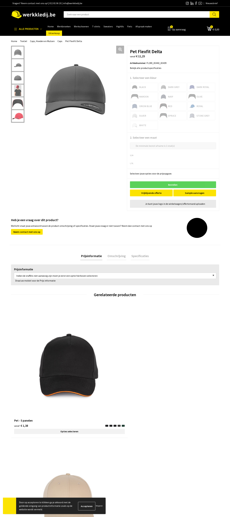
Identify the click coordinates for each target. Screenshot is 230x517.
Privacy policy (74, 446)
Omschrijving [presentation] (117, 256)
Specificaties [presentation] (138, 256)
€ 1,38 (21, 361)
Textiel (23, 41)
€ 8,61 (177, 366)
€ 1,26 (125, 366)
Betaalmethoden (179, 446)
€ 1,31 (73, 361)
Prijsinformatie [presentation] (92, 256)
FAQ (69, 460)
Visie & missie (125, 451)
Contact (71, 442)
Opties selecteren (37, 367)
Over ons (123, 442)
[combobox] (137, 14)
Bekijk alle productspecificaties (146, 68)
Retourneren (176, 451)
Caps (60, 41)
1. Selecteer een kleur (143, 78)
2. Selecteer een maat (143, 137)
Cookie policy (73, 451)
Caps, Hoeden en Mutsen (42, 41)
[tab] (92, 256)
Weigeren (99, 506)
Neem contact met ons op (26, 231)
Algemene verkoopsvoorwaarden (83, 455)
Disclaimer (175, 442)
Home (14, 41)
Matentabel (125, 455)
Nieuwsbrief (125, 446)
